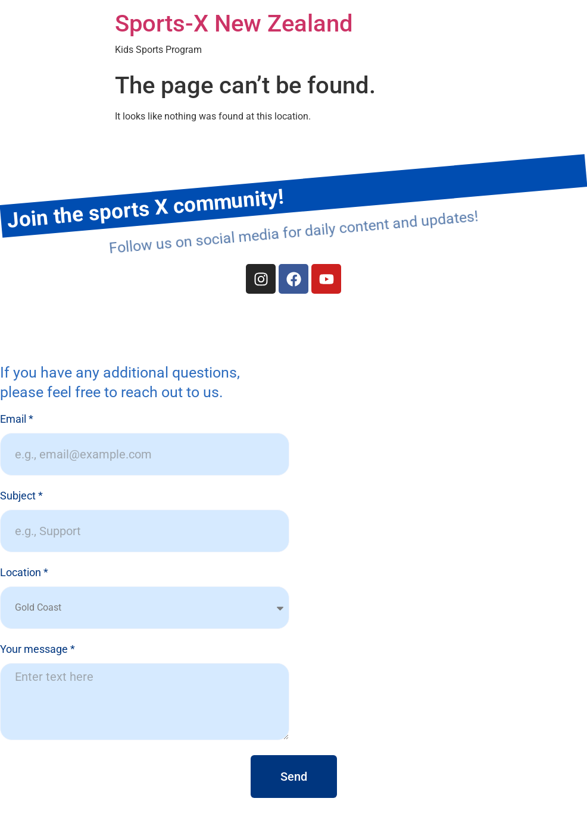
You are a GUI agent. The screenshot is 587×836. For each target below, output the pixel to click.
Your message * (37, 649)
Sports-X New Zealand (234, 23)
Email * (16, 419)
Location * (24, 573)
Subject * (21, 496)
